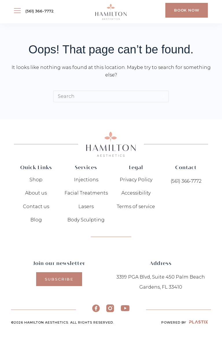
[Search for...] (105, 96)
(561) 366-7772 (39, 11)
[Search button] (163, 96)
